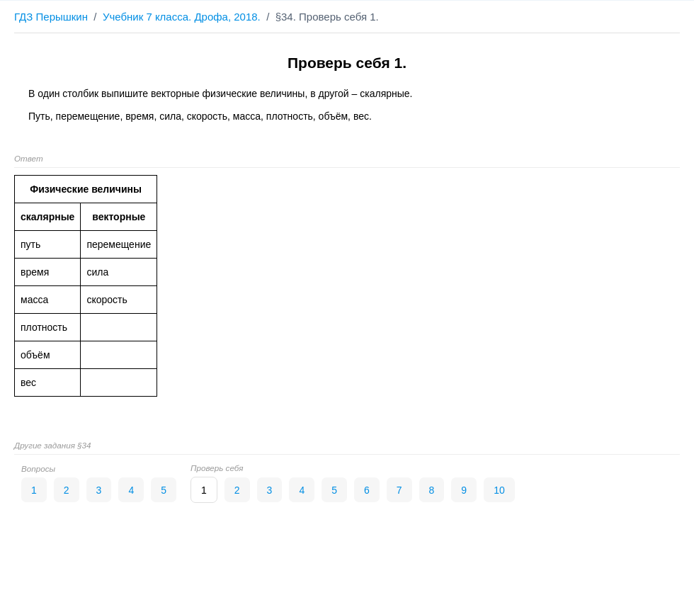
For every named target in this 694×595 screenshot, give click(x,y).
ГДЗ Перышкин (51, 17)
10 (499, 490)
